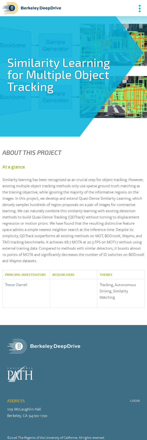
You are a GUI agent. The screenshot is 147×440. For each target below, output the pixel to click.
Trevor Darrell (16, 284)
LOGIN (135, 401)
